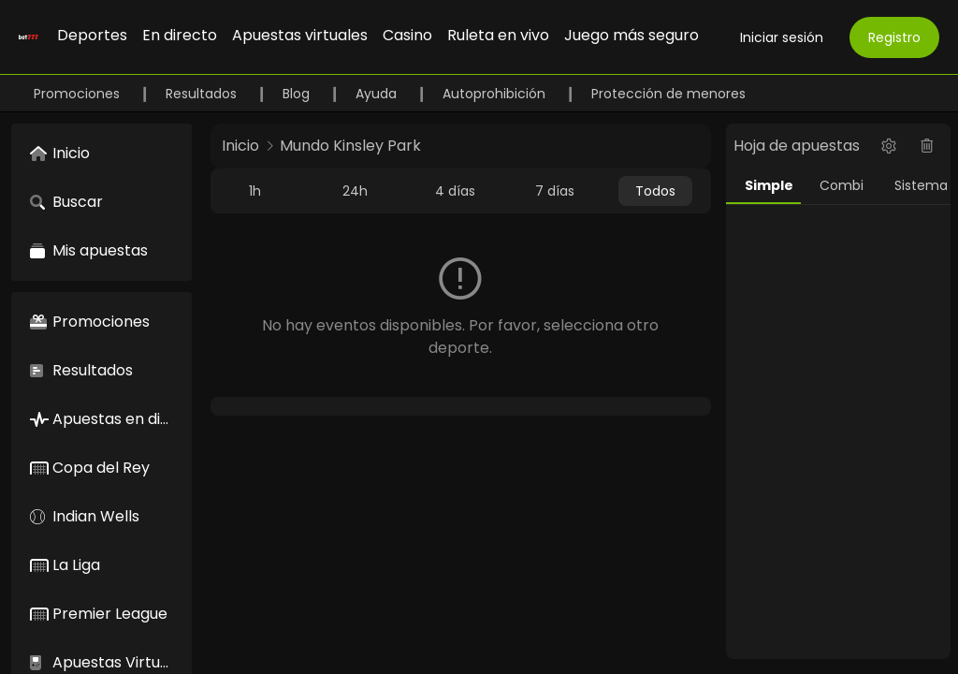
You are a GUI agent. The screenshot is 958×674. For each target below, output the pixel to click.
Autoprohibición (496, 93)
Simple (769, 185)
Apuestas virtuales (300, 35)
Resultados (203, 93)
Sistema (921, 185)
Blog (298, 93)
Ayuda (378, 93)
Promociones (78, 93)
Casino (407, 35)
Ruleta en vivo (498, 35)
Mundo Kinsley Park (350, 145)
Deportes (92, 35)
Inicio (240, 145)
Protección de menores (668, 93)
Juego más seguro (631, 35)
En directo (179, 35)
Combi (842, 185)
